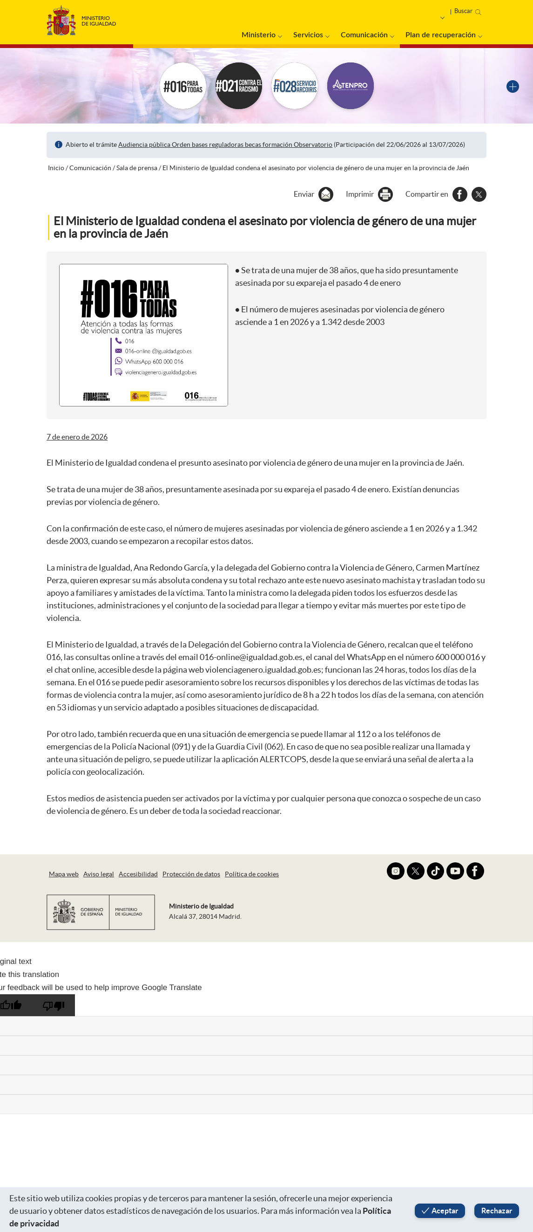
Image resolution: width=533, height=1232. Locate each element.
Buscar (463, 10)
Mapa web (64, 874)
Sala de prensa (136, 168)
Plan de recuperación (440, 35)
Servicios (308, 35)
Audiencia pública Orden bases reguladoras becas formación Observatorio (225, 144)
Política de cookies (252, 874)
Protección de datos (191, 874)
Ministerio (259, 35)
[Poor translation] (53, 1005)
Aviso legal (98, 874)
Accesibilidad (138, 874)
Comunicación (364, 35)
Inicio (56, 168)
